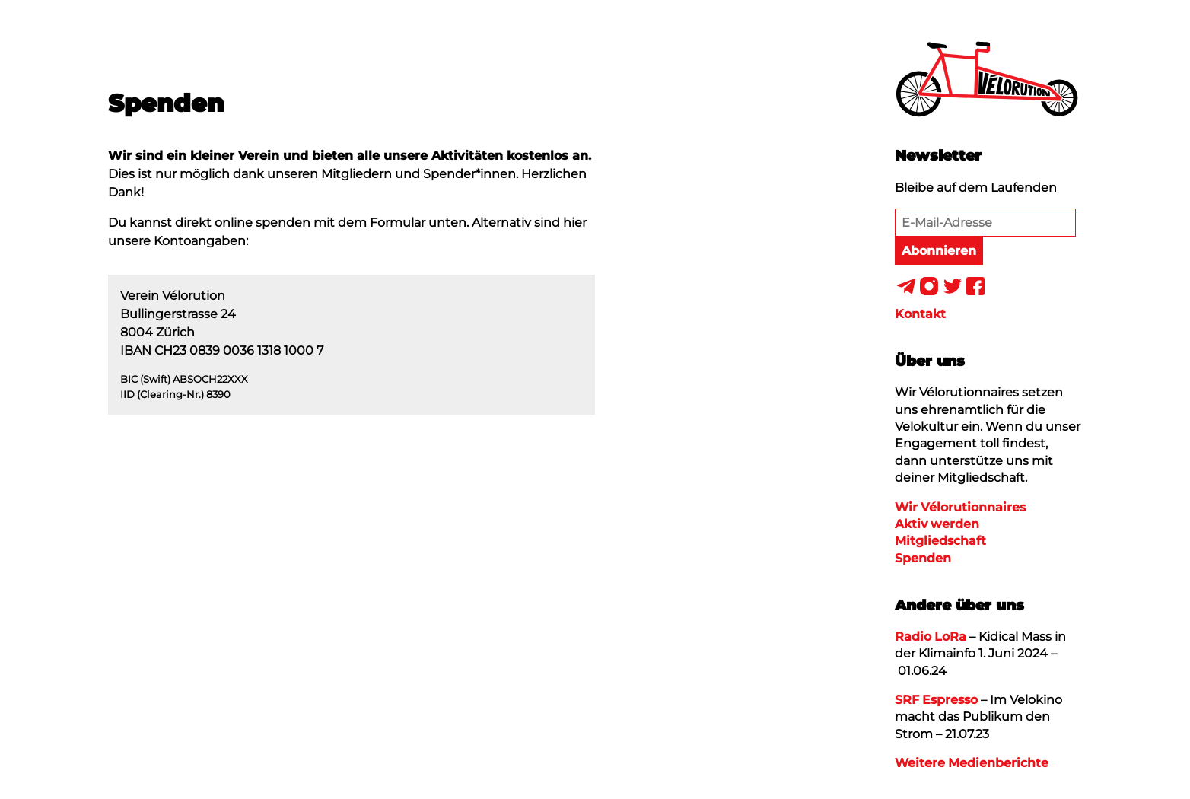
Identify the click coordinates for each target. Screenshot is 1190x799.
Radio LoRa (930, 636)
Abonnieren (939, 251)
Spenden (923, 558)
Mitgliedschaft (940, 540)
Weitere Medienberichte (971, 763)
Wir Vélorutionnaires (960, 507)
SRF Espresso (936, 699)
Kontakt (920, 314)
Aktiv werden (937, 524)
